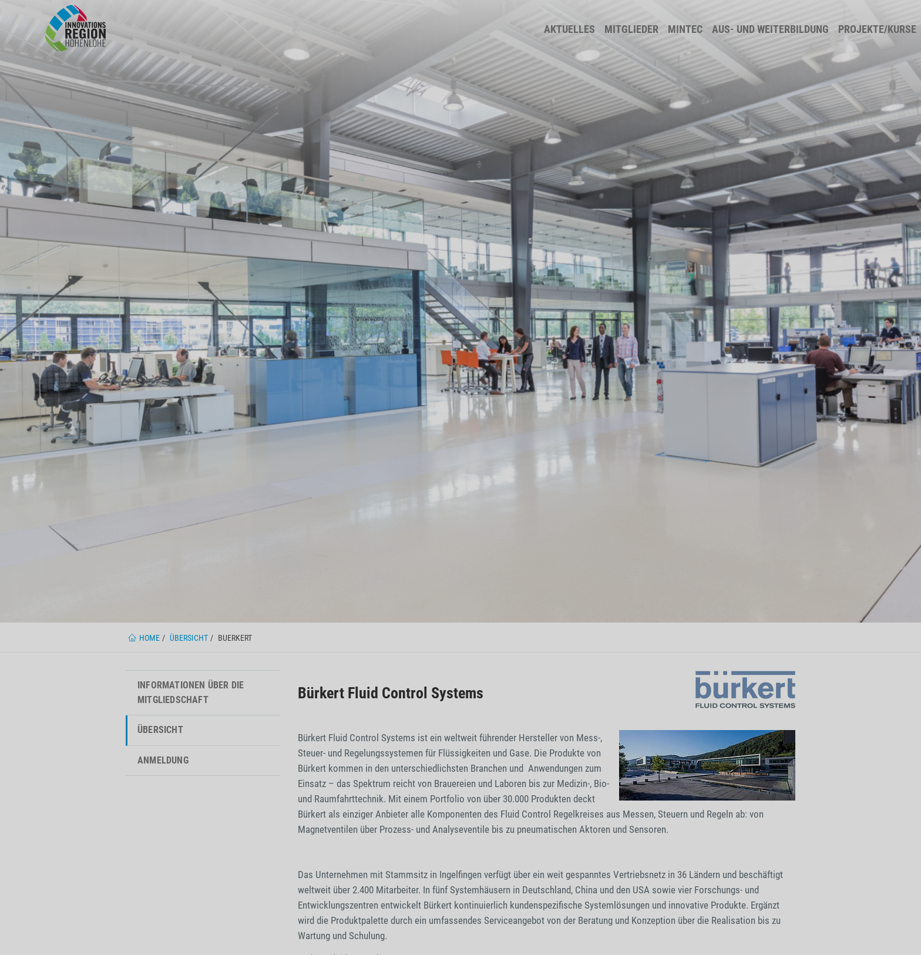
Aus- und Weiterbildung (770, 29)
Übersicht (160, 729)
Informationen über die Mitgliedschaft (190, 692)
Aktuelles (569, 29)
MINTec (685, 29)
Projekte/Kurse (877, 29)
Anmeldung (163, 760)
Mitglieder (631, 29)
